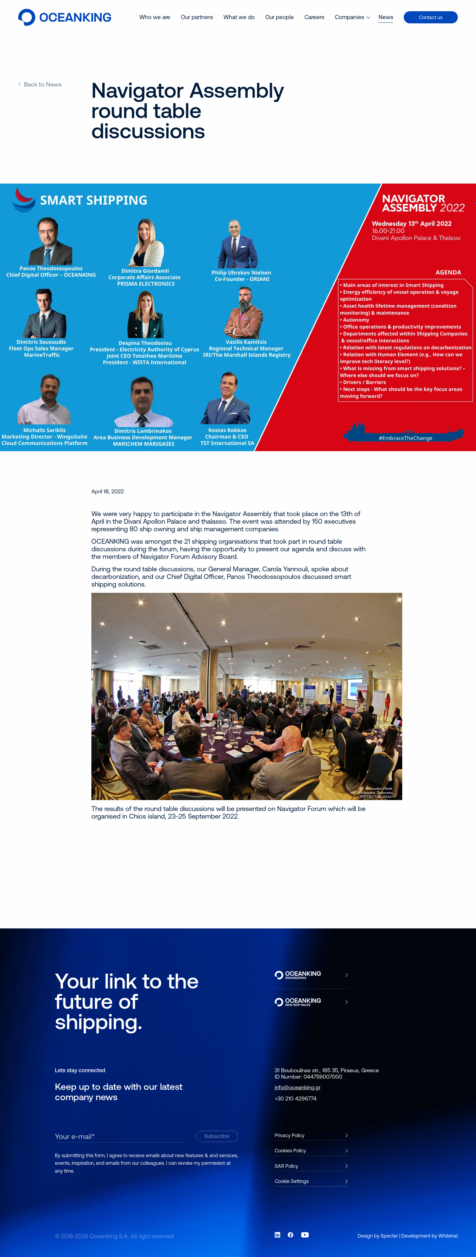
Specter (389, 1235)
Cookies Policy (290, 1150)
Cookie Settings (292, 1181)
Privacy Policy (289, 1135)
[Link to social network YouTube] (305, 1235)
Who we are (154, 17)
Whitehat (448, 1235)
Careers (314, 17)
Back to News (43, 84)
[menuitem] (154, 17)
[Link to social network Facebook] (290, 1235)
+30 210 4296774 (296, 1098)
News (386, 17)
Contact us (431, 17)
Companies (349, 17)
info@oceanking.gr (298, 1087)
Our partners (197, 17)
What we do (239, 17)
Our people (279, 17)
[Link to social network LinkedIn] (277, 1235)
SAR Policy (286, 1166)
